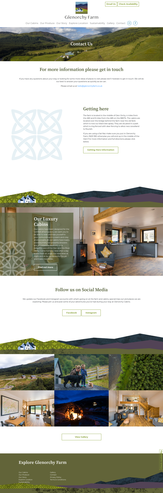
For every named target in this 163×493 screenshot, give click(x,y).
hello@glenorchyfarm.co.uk (89, 86)
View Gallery (81, 437)
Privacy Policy (55, 477)
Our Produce (47, 23)
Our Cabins (32, 23)
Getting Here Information (100, 150)
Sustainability (97, 23)
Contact (120, 23)
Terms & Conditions (58, 480)
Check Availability (128, 4)
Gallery (111, 23)
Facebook (71, 313)
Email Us (111, 4)
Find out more (45, 267)
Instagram (91, 313)
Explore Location (78, 23)
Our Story (61, 23)
